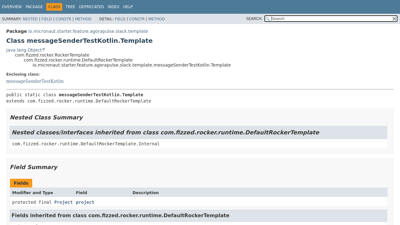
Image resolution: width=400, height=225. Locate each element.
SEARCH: (254, 19)
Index (114, 7)
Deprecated (91, 7)
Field (46, 19)
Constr (63, 19)
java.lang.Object (24, 50)
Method (83, 19)
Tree (70, 7)
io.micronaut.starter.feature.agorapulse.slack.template (88, 31)
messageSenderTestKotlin (35, 81)
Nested (30, 19)
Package (34, 7)
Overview (12, 7)
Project (63, 202)
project (85, 202)
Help (128, 7)
